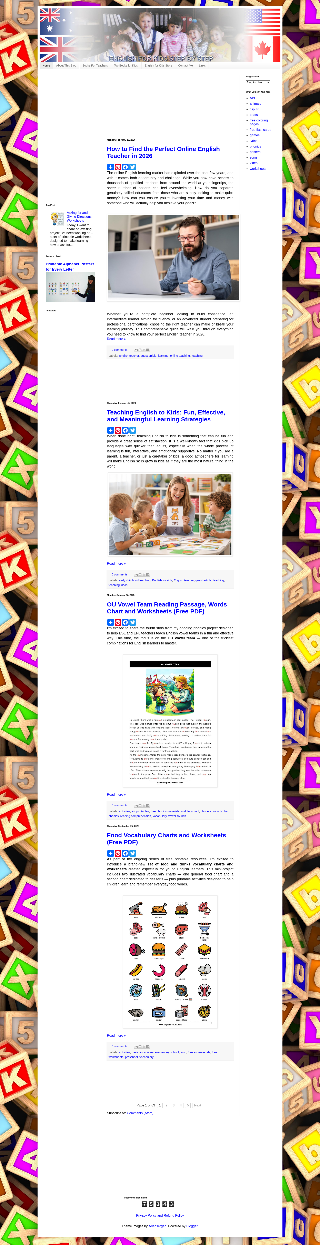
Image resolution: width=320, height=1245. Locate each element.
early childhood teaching (134, 580)
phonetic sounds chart (215, 811)
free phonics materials (165, 811)
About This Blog (66, 65)
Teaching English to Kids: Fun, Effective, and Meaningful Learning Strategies (166, 416)
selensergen (157, 1226)
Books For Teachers (95, 65)
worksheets (258, 168)
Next (197, 1105)
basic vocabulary (142, 1052)
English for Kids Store (158, 65)
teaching (196, 355)
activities (124, 811)
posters (255, 152)
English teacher (129, 355)
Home (46, 65)
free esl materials (199, 1052)
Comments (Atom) (140, 1113)
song (253, 157)
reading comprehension (135, 816)
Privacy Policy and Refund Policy (160, 1215)
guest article (149, 355)
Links (202, 65)
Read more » (116, 339)
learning (163, 355)
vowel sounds (177, 816)
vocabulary (160, 816)
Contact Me (185, 65)
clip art (254, 109)
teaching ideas (118, 585)
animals (255, 103)
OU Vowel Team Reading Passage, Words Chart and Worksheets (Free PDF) (167, 608)
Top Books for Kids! (126, 65)
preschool (131, 1057)
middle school (190, 811)
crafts (254, 115)
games (255, 135)
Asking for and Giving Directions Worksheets (79, 216)
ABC (253, 98)
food (183, 1052)
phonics (114, 816)
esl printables (140, 811)
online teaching (180, 355)
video (254, 163)
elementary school (167, 1052)
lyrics (253, 141)
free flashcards (260, 129)
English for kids (162, 580)
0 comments (119, 349)
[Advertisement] (170, 103)
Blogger (191, 1226)
